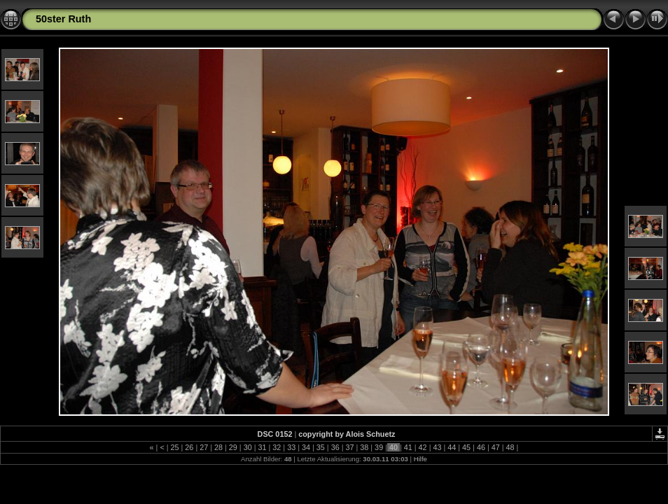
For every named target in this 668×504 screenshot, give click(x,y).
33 (291, 447)
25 (175, 447)
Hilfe (420, 459)
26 (189, 447)
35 (320, 447)
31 (262, 447)
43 (437, 447)
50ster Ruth (63, 18)
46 (481, 447)
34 (306, 447)
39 (379, 447)
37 (349, 447)
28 (218, 447)
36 (335, 447)
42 (423, 447)
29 (233, 447)
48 (510, 447)
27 (203, 447)
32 (276, 447)
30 (248, 447)
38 (364, 447)
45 (466, 447)
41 (408, 447)
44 (451, 447)
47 (495, 447)
